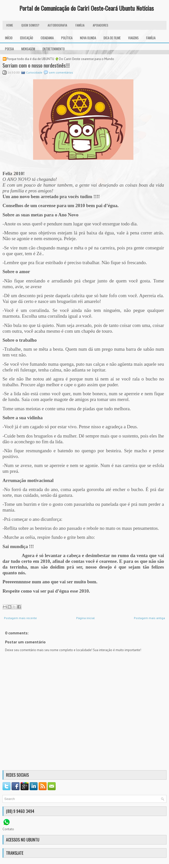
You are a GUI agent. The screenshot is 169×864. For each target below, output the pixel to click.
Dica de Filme (112, 37)
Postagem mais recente (20, 618)
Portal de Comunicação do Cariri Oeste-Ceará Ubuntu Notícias (86, 8)
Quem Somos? (30, 25)
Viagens (133, 37)
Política (66, 37)
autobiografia (57, 25)
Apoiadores (100, 25)
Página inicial (85, 618)
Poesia (9, 48)
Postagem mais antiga (149, 618)
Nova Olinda (88, 37)
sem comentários (61, 72)
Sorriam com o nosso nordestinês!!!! (36, 65)
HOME (9, 25)
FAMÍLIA (79, 25)
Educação (26, 37)
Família (150, 37)
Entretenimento (54, 48)
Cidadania (47, 37)
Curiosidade (34, 72)
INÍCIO (9, 37)
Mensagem (28, 48)
